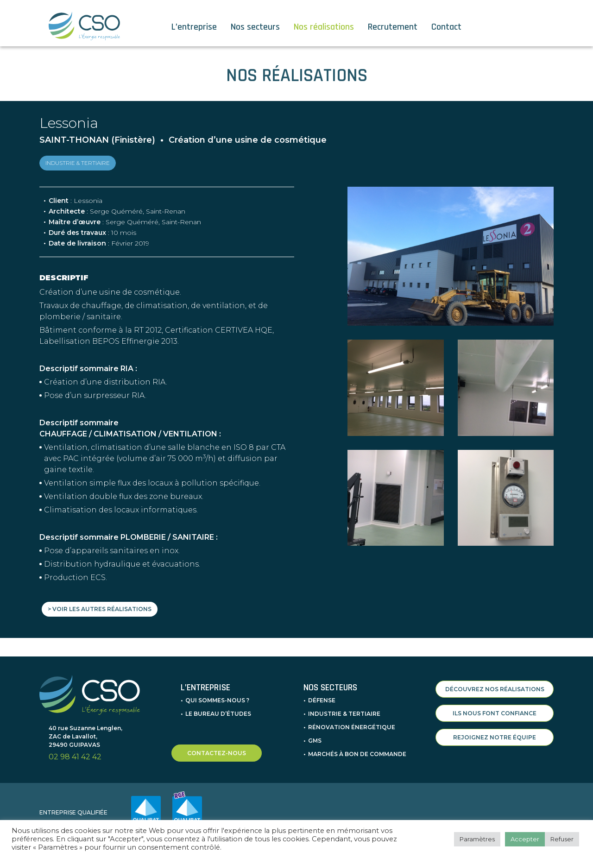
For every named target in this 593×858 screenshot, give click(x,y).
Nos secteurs (255, 27)
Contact (446, 27)
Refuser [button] (562, 839)
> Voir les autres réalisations (99, 609)
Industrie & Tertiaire (344, 706)
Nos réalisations (324, 27)
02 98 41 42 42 (75, 749)
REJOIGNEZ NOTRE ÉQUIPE (494, 729)
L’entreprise (194, 27)
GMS (315, 733)
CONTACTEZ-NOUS (216, 745)
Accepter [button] (525, 839)
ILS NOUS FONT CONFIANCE (494, 705)
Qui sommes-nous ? (217, 692)
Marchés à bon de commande (357, 746)
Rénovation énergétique (351, 719)
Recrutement (392, 27)
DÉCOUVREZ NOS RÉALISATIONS (494, 681)
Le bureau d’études (218, 706)
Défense (321, 692)
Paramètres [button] (477, 839)
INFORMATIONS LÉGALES (529, 815)
